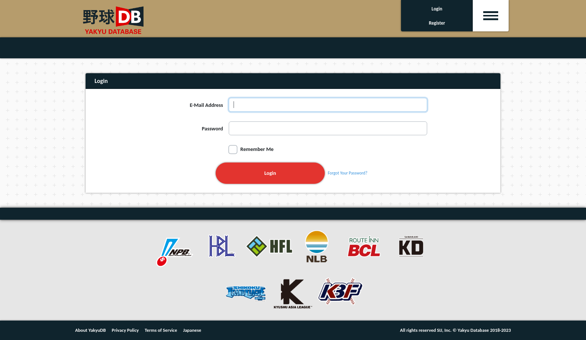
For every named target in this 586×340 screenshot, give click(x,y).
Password (212, 128)
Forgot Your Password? (347, 173)
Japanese (192, 330)
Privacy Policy (125, 330)
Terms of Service (161, 330)
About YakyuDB (90, 330)
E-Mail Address (206, 105)
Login (270, 173)
